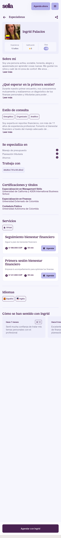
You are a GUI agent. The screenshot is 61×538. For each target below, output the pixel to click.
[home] (7, 6)
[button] (55, 6)
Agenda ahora (41, 6)
